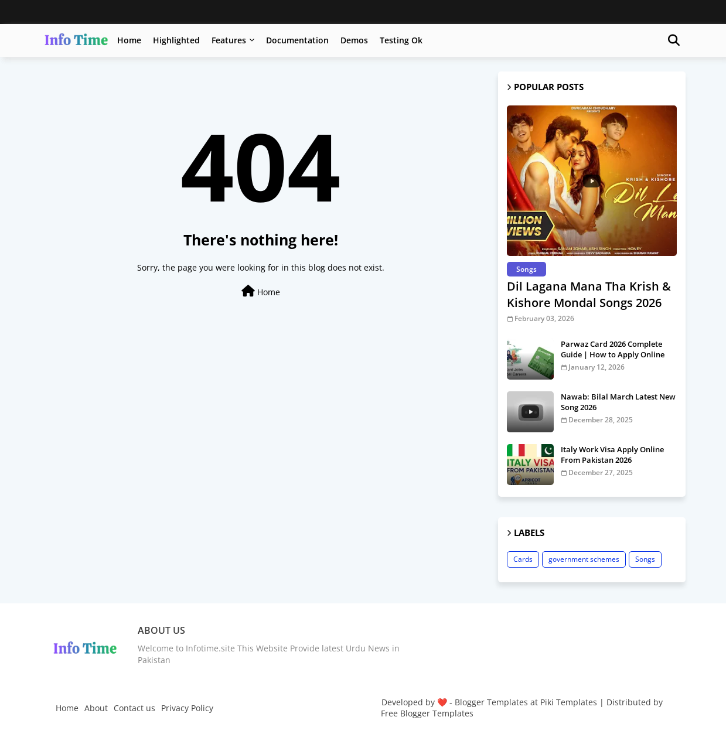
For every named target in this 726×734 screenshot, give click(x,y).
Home (129, 40)
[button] (674, 40)
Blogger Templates (491, 702)
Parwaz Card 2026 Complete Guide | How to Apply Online (612, 349)
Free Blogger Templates (427, 713)
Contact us (134, 707)
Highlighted (176, 40)
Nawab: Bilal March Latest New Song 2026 (618, 401)
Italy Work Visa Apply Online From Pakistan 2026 (612, 454)
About (96, 707)
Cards (523, 559)
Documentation (297, 40)
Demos (354, 40)
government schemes (583, 559)
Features (229, 40)
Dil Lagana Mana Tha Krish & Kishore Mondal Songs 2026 (589, 294)
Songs (645, 559)
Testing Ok (401, 40)
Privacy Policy (187, 707)
